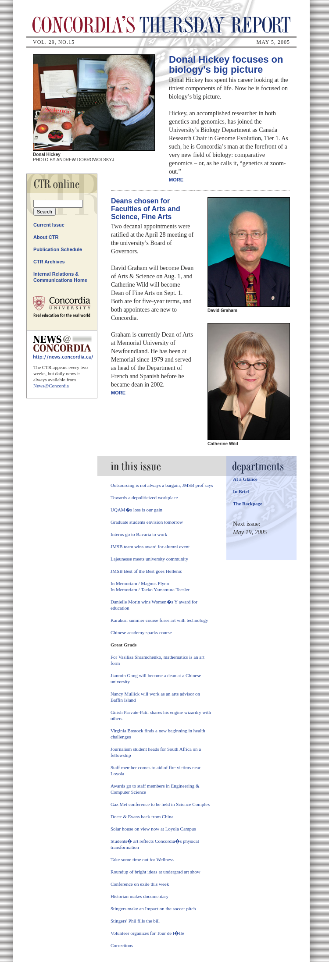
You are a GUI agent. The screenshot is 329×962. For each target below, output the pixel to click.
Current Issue (48, 224)
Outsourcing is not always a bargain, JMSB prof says (162, 485)
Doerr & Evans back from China (142, 816)
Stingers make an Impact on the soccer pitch (153, 908)
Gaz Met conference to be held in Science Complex (160, 804)
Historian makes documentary (139, 896)
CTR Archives (49, 261)
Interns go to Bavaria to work (139, 534)
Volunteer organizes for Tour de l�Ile (147, 933)
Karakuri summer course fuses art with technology (159, 620)
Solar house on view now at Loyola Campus (153, 828)
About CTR (45, 237)
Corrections (122, 945)
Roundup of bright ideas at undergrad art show (155, 871)
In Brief (241, 491)
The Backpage (247, 503)
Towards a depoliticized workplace (144, 497)
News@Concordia (51, 385)
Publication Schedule (57, 249)
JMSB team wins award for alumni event (150, 546)
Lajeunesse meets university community (149, 558)
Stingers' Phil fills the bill (135, 920)
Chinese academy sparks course (141, 632)
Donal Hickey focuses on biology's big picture (226, 64)
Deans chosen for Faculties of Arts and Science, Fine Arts (145, 208)
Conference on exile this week (140, 884)
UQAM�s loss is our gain (136, 509)
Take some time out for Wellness (142, 859)
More (176, 179)
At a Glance (245, 479)
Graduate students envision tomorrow (147, 522)
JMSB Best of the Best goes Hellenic (146, 571)
